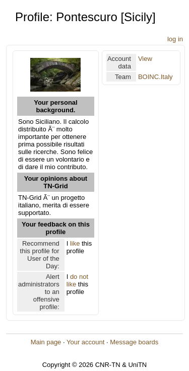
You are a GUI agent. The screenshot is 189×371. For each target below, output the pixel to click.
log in (175, 39)
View (145, 58)
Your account (85, 342)
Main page (46, 342)
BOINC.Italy (155, 77)
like (75, 243)
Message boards (134, 342)
